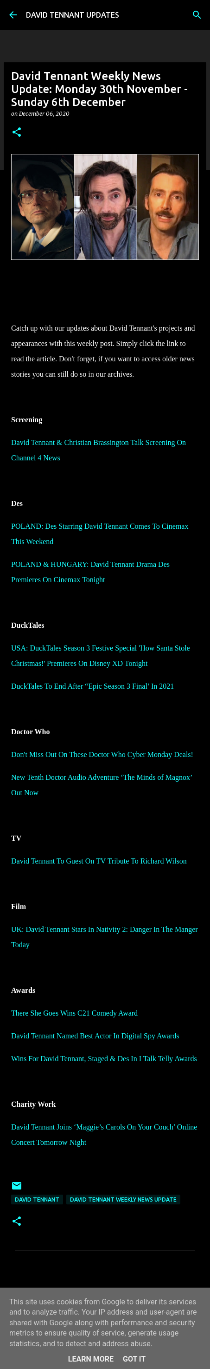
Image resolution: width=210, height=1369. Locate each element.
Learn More (91, 1359)
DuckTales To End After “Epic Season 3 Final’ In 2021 (92, 686)
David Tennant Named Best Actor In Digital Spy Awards (95, 1036)
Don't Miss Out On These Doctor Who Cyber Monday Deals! (102, 754)
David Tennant (37, 1199)
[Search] (197, 15)
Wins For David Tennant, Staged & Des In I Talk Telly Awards (104, 1059)
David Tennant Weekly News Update (123, 1199)
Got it (134, 1359)
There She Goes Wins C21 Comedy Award (74, 1013)
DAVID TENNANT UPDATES (72, 15)
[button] (16, 132)
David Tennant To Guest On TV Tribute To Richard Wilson (99, 861)
